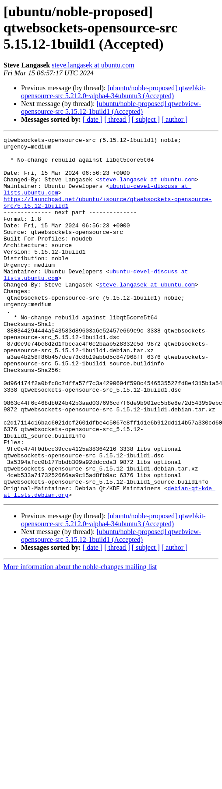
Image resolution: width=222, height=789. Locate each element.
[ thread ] (117, 119)
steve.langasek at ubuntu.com (93, 65)
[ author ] (175, 119)
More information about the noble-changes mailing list (80, 639)
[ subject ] (146, 119)
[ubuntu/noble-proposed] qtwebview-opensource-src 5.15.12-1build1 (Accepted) (111, 107)
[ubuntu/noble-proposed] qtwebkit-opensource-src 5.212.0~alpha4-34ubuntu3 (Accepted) (113, 91)
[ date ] (92, 119)
